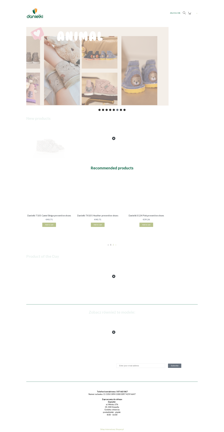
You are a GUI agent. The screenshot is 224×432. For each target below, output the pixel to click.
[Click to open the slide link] (112, 69)
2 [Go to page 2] (113, 245)
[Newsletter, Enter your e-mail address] (140, 366)
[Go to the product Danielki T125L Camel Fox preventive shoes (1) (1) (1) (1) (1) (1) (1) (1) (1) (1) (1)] (49, 149)
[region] (112, 69)
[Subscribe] (174, 366)
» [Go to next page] (115, 245)
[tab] (99, 110)
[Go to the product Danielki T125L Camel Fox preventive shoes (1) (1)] (49, 343)
